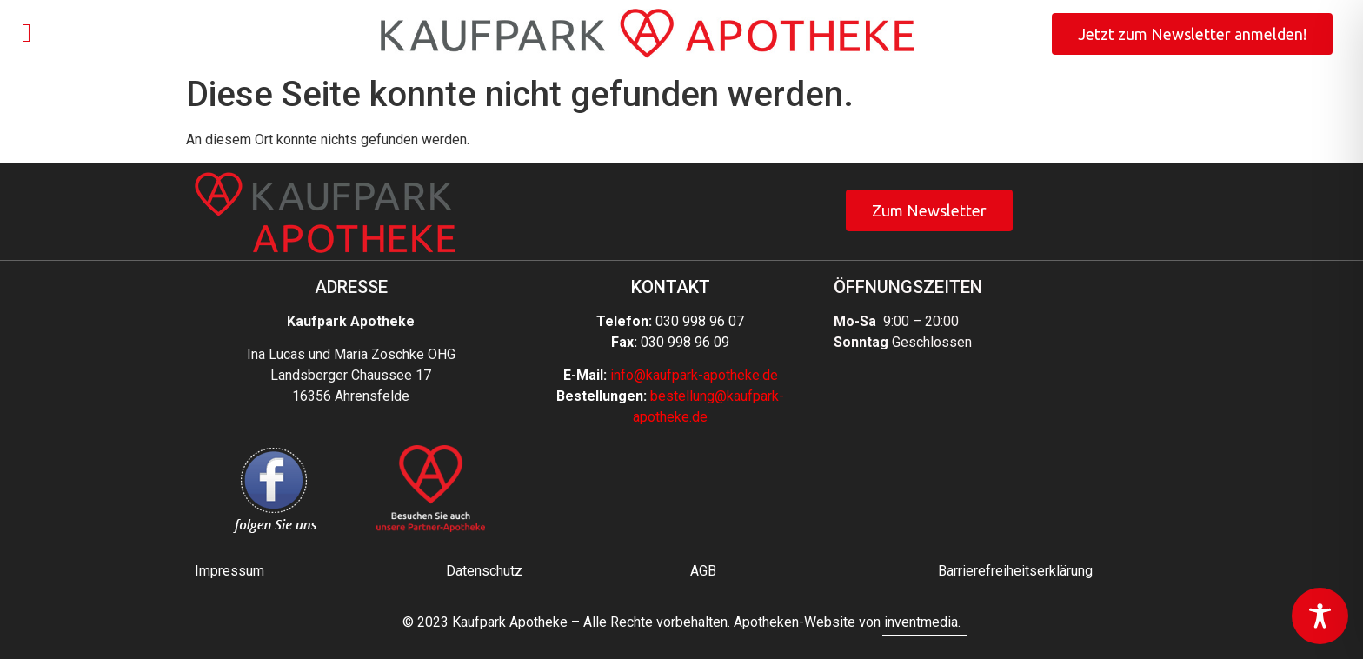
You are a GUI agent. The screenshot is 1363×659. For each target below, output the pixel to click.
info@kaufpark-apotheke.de (694, 375)
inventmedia (921, 622)
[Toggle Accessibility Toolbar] (1320, 616)
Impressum (229, 570)
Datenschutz (484, 570)
